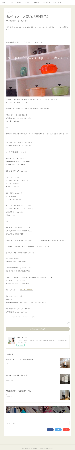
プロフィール (46, 2)
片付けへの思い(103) (22, 316)
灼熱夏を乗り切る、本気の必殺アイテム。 (19, 391)
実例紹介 (27, 2)
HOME (3, 2)
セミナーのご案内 (26, 290)
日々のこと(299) (31, 316)
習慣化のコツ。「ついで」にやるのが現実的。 (20, 359)
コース (11, 2)
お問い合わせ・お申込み (37, 329)
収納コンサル (57, 2)
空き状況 (19, 2)
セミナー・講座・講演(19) (11, 316)
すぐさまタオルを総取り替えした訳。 (17, 375)
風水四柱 (36, 2)
